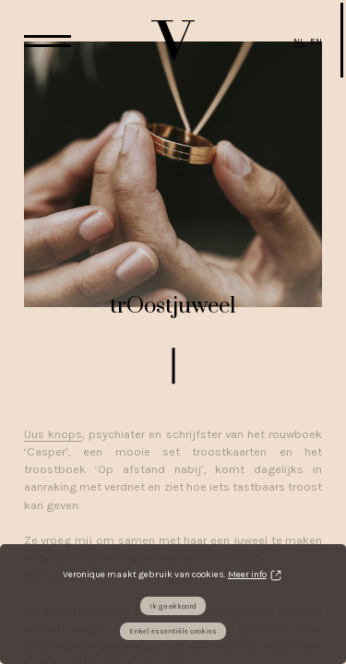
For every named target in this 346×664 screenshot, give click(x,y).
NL (298, 41)
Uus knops (53, 434)
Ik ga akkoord (173, 606)
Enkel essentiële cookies (173, 631)
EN (316, 41)
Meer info (247, 574)
